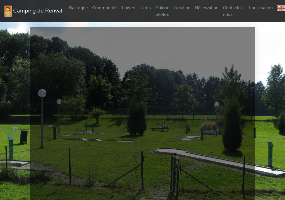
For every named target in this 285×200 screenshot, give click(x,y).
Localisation (261, 8)
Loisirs (128, 8)
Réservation (206, 8)
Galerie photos (162, 11)
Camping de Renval (33, 11)
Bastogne (78, 8)
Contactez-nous (234, 11)
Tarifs (145, 8)
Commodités (104, 8)
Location (182, 8)
